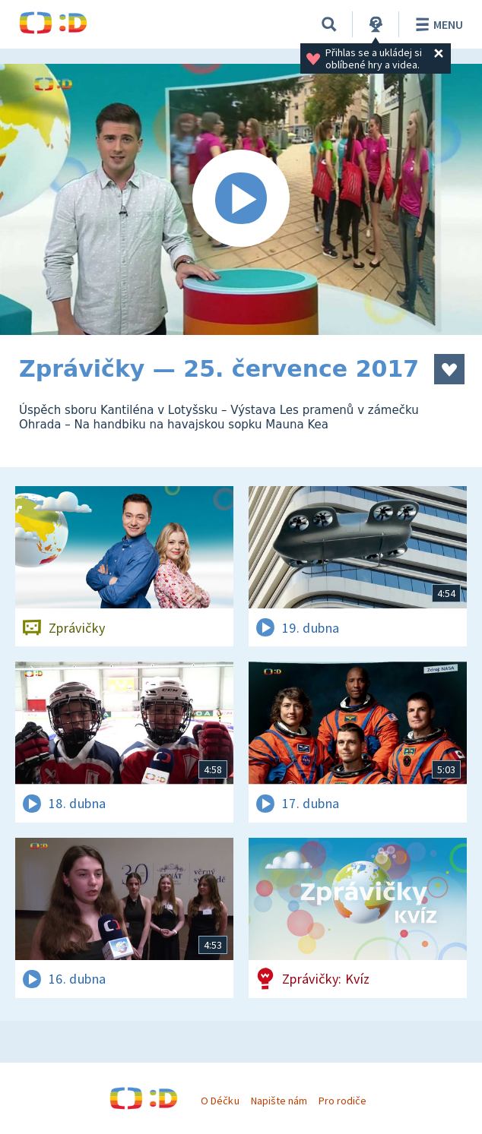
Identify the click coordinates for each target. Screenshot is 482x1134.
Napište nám (279, 1100)
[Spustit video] (241, 199)
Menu (437, 24)
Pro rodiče (342, 1100)
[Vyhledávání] (329, 24)
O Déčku (220, 1100)
